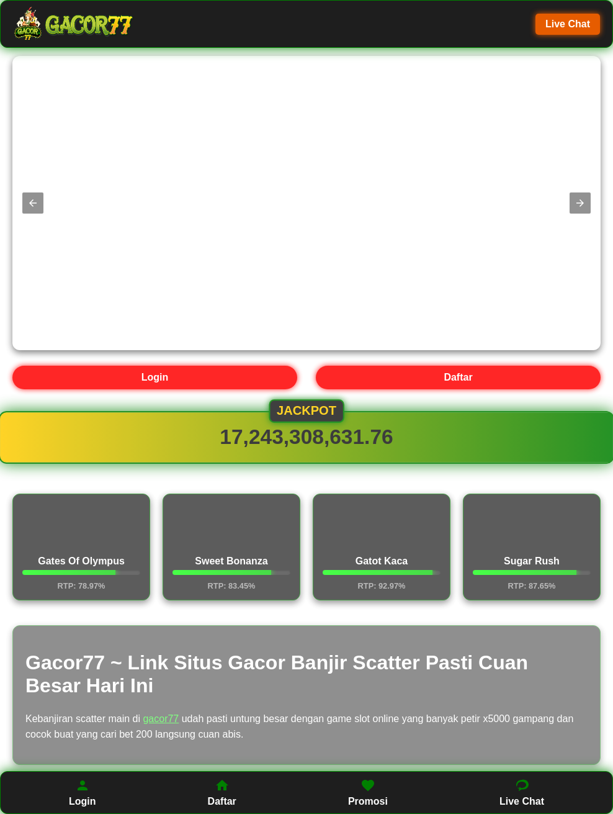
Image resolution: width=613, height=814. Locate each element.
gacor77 (161, 718)
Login (155, 377)
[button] (32, 203)
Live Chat (567, 24)
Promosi (368, 792)
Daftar (458, 377)
